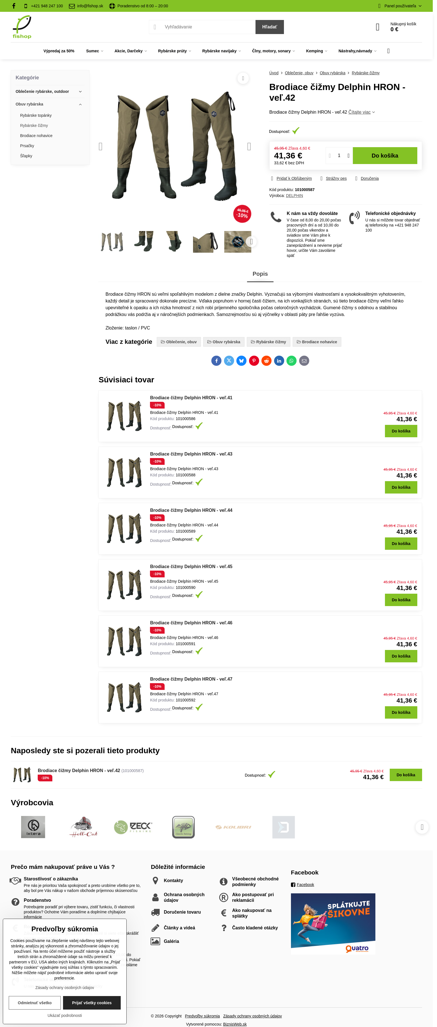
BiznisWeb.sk (235, 1024)
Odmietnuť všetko (34, 1003)
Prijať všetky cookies (92, 1003)
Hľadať (269, 26)
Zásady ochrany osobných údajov (252, 1016)
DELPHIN (294, 195)
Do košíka (385, 156)
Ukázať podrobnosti (65, 1015)
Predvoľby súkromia (202, 1016)
